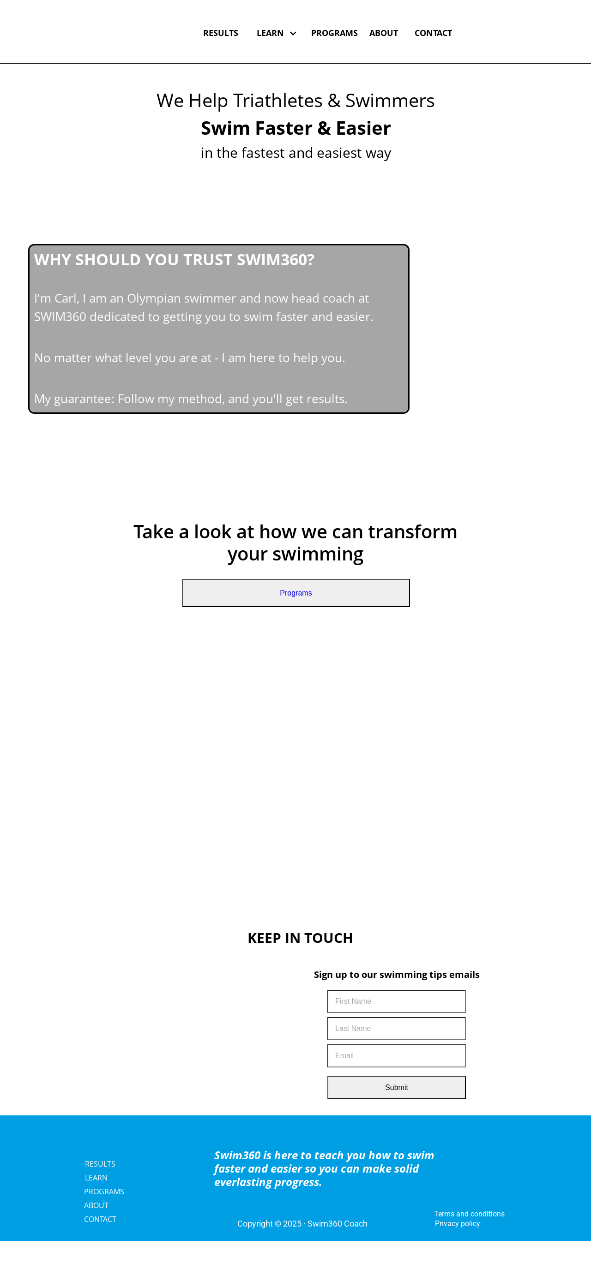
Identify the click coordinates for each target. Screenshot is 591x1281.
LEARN (276, 32)
